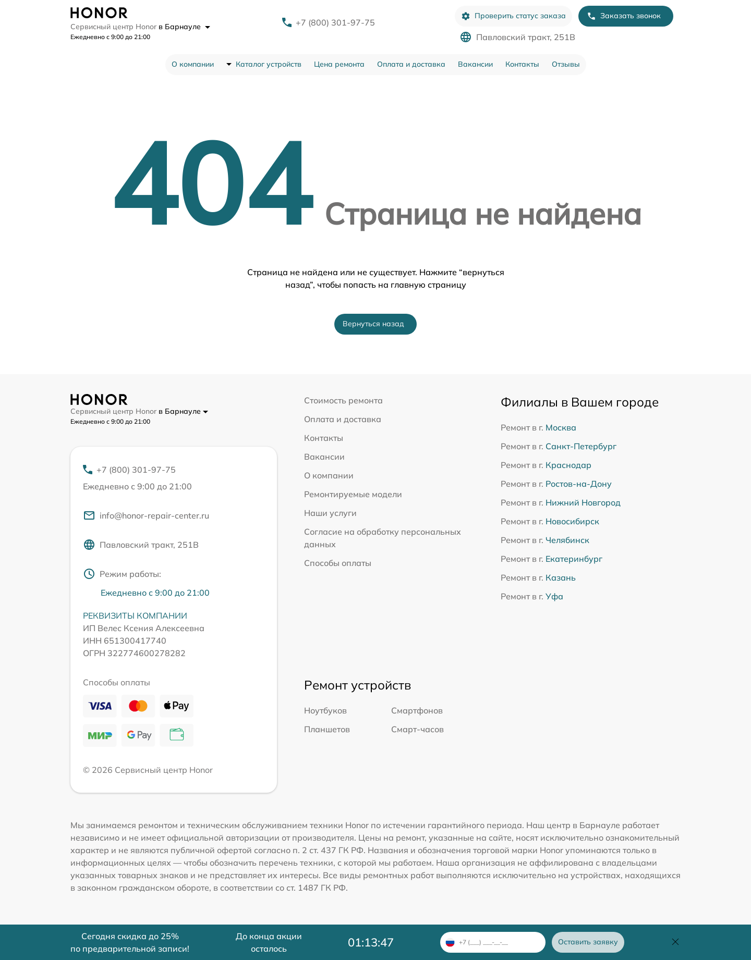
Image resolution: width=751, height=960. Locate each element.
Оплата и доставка (411, 64)
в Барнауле (184, 26)
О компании (193, 64)
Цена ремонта (339, 64)
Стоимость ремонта (343, 400)
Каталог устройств (268, 64)
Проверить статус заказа (513, 16)
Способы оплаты (337, 563)
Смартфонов (417, 710)
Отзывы (566, 64)
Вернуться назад (373, 323)
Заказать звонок (624, 16)
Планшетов (327, 729)
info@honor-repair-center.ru (146, 515)
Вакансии (475, 64)
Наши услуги (330, 513)
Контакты (522, 64)
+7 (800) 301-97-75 (335, 22)
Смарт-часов (417, 729)
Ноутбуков (325, 710)
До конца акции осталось (269, 942)
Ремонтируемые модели (353, 494)
